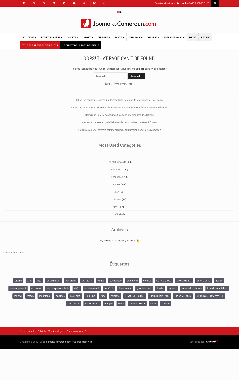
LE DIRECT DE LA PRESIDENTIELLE (81, 45)
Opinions (135, 37)
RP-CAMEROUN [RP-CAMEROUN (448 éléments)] (183, 296)
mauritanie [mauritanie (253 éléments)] (44, 296)
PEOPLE (205, 37)
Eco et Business (51, 37)
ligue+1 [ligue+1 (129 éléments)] (172, 288)
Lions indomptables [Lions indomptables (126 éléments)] (217, 288)
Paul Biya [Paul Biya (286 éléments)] (90, 296)
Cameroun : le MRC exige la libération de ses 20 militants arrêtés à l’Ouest (119, 122)
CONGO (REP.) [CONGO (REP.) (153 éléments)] (184, 280)
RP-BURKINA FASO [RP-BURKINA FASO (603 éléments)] (159, 296)
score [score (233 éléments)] (121, 303)
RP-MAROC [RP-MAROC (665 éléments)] (74, 303)
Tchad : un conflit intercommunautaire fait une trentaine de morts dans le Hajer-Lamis (119, 100)
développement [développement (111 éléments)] (18, 288)
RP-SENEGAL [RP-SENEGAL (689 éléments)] (92, 303)
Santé (119, 37)
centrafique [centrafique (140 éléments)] (115, 280)
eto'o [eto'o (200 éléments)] (76, 288)
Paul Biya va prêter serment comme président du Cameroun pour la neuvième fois (119, 130)
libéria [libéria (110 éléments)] (160, 288)
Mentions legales (56, 331)
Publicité (42, 331)
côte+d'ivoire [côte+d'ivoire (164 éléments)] (203, 280)
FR (117, 11)
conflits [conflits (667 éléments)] (147, 280)
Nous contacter (28, 331)
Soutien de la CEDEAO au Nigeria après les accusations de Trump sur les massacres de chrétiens (120, 107)
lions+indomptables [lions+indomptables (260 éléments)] (191, 288)
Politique (29, 37)
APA (115, 207)
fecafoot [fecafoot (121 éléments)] (108, 288)
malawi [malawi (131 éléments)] (18, 296)
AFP (116, 214)
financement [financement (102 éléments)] (125, 288)
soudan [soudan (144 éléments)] (166, 303)
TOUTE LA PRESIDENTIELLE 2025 (40, 45)
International (174, 37)
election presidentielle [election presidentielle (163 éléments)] (58, 288)
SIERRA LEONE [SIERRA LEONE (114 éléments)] (137, 303)
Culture (104, 37)
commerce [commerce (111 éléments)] (132, 280)
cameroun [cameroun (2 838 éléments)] (71, 280)
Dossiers (153, 37)
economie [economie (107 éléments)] (36, 288)
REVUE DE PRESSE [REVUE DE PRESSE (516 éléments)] (134, 296)
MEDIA (192, 37)
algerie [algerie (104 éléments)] (18, 280)
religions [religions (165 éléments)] (115, 296)
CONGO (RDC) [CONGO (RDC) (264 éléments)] (163, 280)
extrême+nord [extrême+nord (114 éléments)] (91, 288)
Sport (88, 37)
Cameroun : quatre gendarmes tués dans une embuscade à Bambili (119, 115)
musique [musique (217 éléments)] (60, 296)
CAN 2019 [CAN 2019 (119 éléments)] (86, 280)
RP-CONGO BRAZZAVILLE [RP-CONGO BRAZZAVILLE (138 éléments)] (210, 296)
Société (73, 37)
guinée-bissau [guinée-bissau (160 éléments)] (144, 288)
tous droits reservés (82, 341)
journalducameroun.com (58, 341)
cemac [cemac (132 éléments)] (100, 280)
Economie (116, 177)
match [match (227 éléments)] (30, 296)
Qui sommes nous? (76, 331)
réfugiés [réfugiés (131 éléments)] (108, 303)
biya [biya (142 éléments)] (39, 280)
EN (121, 11)
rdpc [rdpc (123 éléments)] (103, 296)
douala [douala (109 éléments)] (219, 280)
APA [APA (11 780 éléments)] (29, 280)
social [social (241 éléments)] (153, 303)
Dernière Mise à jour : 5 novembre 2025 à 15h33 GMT (181, 3)
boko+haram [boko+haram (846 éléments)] (53, 280)
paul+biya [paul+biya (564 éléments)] (75, 296)
